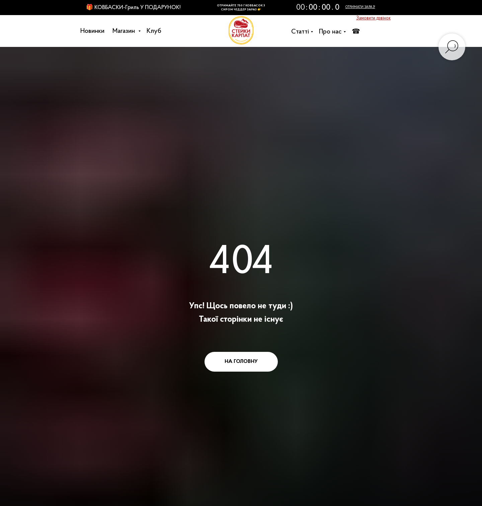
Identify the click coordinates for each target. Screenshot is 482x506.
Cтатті (302, 31)
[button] (373, 18)
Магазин (126, 31)
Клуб (155, 31)
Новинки (94, 31)
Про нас (332, 31)
